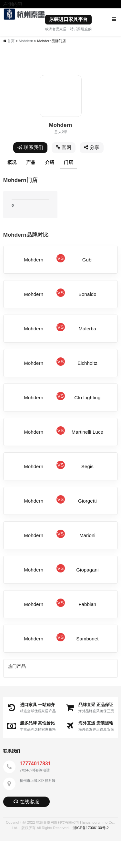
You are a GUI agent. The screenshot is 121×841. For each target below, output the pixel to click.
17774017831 (35, 763)
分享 (91, 147)
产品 (30, 162)
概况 (11, 162)
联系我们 (30, 147)
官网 (64, 147)
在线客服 (26, 801)
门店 (68, 162)
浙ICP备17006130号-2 (91, 828)
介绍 (49, 162)
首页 (11, 41)
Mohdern (26, 41)
